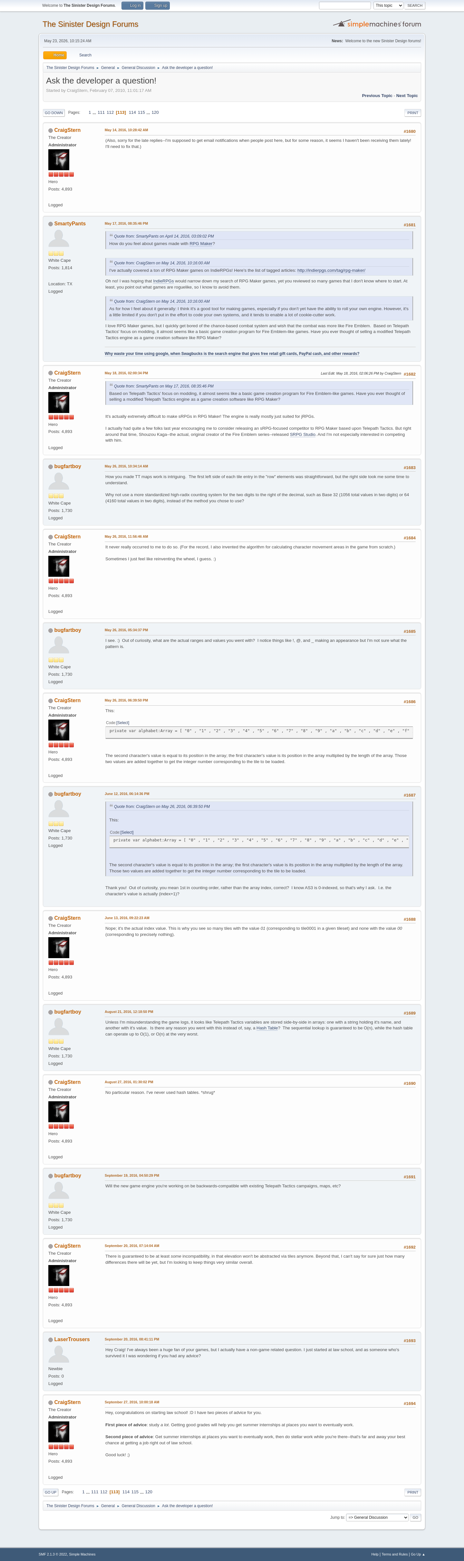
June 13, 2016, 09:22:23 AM (127, 918)
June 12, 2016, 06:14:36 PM (127, 794)
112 (110, 112)
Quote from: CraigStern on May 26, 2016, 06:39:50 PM (162, 806)
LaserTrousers (72, 1339)
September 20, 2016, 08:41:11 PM (132, 1339)
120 (155, 112)
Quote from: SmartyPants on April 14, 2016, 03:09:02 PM (164, 236)
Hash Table (267, 1028)
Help (375, 1554)
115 (141, 112)
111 (101, 112)
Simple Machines (82, 1554)
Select (122, 723)
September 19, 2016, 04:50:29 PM (132, 1175)
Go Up (50, 1492)
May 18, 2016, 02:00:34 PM (126, 373)
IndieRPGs (163, 281)
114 (132, 112)
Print (412, 113)
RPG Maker (200, 243)
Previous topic (377, 95)
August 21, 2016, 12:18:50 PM (129, 1012)
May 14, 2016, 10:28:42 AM (126, 130)
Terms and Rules (395, 1554)
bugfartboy (67, 466)
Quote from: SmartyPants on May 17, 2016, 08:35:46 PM (164, 386)
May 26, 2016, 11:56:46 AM (126, 536)
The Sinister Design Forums (90, 24)
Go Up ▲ (418, 1554)
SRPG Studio (302, 434)
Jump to (337, 1517)
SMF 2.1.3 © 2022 (53, 1554)
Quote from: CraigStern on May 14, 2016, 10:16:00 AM (162, 263)
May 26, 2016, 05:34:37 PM (126, 630)
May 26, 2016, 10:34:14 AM (126, 466)
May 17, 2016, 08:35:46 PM (126, 223)
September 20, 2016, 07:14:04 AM (132, 1246)
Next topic (407, 95)
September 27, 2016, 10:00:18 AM (132, 1402)
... (94, 112)
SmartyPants (70, 223)
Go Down (54, 113)
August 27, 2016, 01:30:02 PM (129, 1082)
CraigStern (67, 130)
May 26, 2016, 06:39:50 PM (126, 700)
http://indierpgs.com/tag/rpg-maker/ (331, 270)
